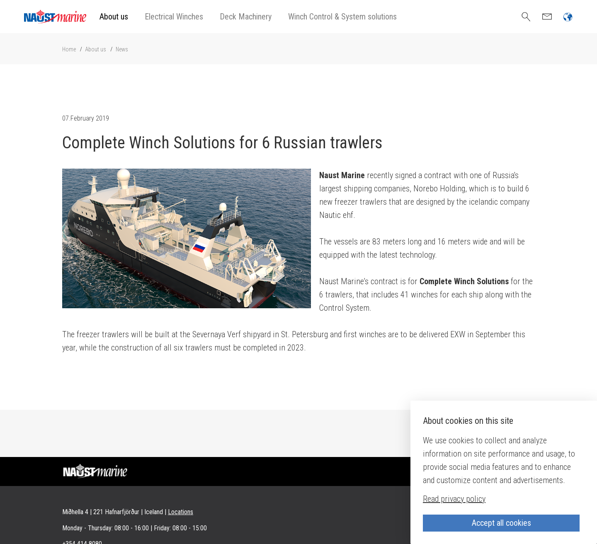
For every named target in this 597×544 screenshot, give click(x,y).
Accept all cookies (501, 523)
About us (114, 17)
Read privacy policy (454, 499)
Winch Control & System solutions (342, 17)
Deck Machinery (246, 17)
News (122, 49)
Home (69, 49)
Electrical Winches (174, 17)
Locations (180, 512)
